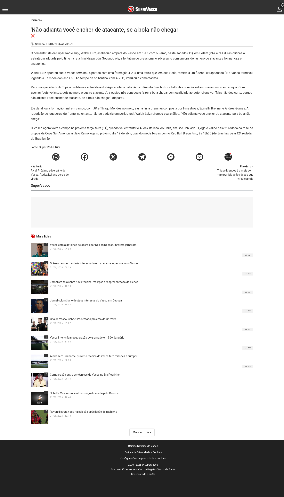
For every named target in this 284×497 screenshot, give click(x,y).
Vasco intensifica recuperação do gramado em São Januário (87, 337)
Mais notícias (142, 432)
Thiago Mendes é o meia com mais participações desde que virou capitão (232, 172)
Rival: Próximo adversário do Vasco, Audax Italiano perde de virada (51, 172)
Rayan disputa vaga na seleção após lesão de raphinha (83, 411)
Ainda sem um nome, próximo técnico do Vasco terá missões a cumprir (93, 356)
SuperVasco (40, 185)
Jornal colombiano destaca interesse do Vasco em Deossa (86, 300)
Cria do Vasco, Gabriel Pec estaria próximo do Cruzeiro (83, 319)
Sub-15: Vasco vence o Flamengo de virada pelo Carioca (84, 393)
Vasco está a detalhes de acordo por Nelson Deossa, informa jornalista (93, 244)
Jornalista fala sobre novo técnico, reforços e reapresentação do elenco (94, 282)
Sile (153, 474)
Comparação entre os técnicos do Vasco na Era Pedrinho (85, 374)
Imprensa (36, 20)
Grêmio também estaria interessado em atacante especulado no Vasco (94, 263)
